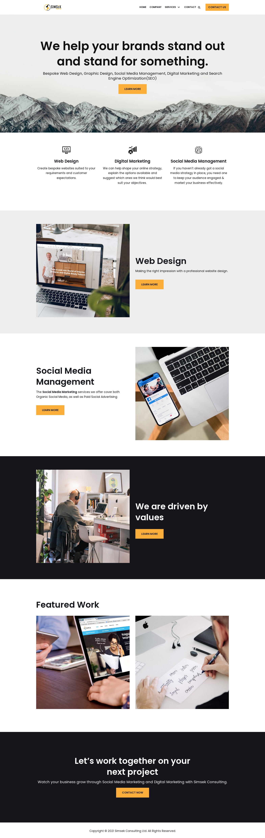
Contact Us (217, 7)
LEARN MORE (132, 89)
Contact (190, 7)
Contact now (132, 793)
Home (142, 7)
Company (155, 7)
